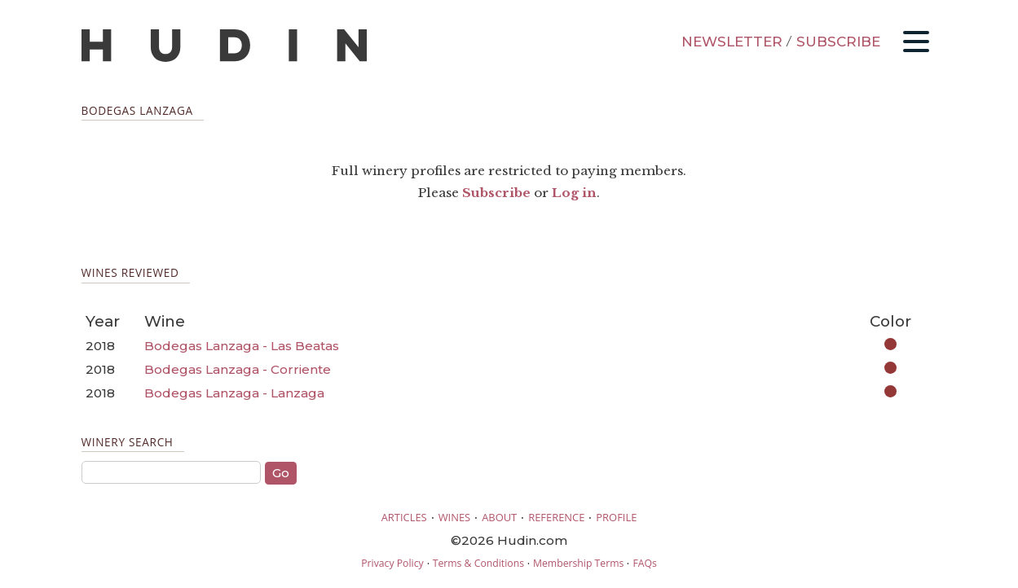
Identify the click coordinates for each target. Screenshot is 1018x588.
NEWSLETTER (731, 41)
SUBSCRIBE (838, 41)
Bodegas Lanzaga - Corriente (237, 369)
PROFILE (616, 517)
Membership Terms (578, 563)
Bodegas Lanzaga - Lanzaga (234, 393)
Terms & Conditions (478, 563)
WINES (454, 517)
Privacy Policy (392, 563)
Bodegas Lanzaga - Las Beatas (241, 345)
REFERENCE (556, 517)
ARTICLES (404, 517)
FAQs (644, 563)
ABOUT (499, 517)
